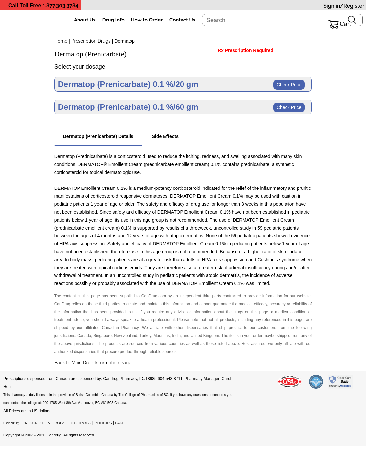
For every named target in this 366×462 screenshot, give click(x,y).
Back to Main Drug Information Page (92, 362)
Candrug (11, 423)
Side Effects (165, 136)
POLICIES (103, 423)
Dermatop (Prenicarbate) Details (98, 136)
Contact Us (182, 20)
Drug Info (113, 20)
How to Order (147, 20)
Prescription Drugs (91, 41)
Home (61, 41)
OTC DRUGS (80, 423)
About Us (85, 20)
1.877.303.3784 (60, 5)
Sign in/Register (343, 6)
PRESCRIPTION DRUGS (44, 423)
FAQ (119, 423)
